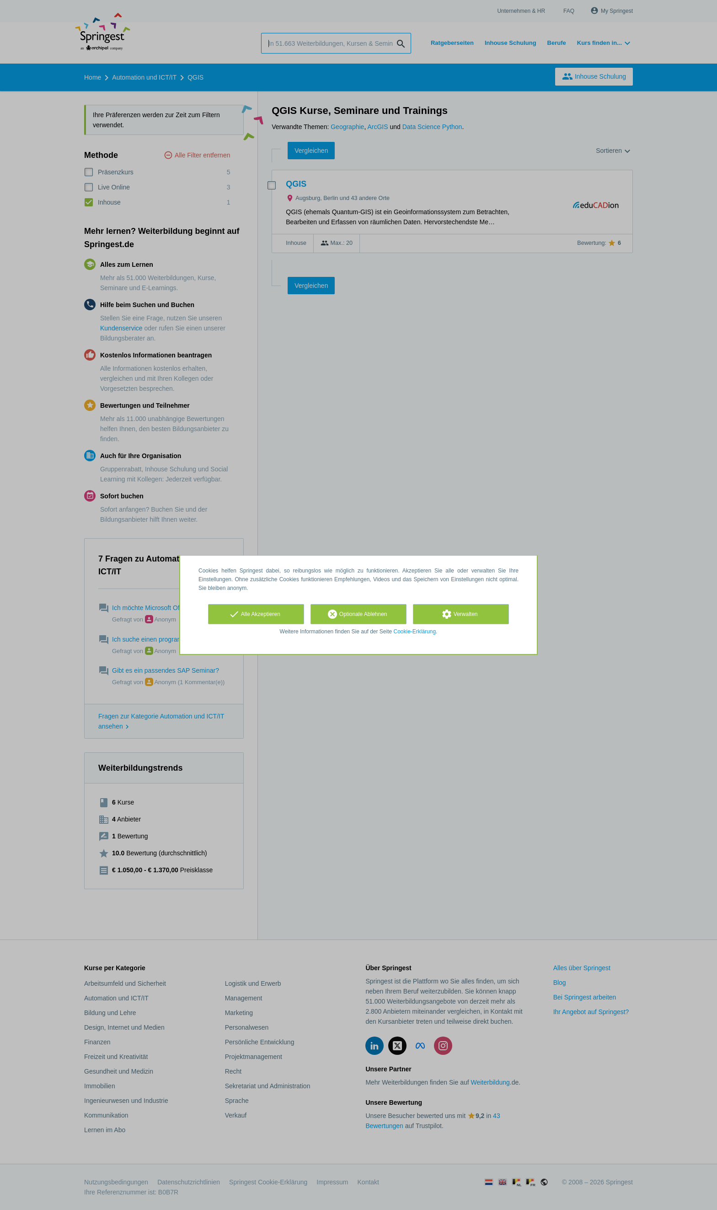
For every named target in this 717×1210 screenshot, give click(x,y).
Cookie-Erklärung (415, 631)
